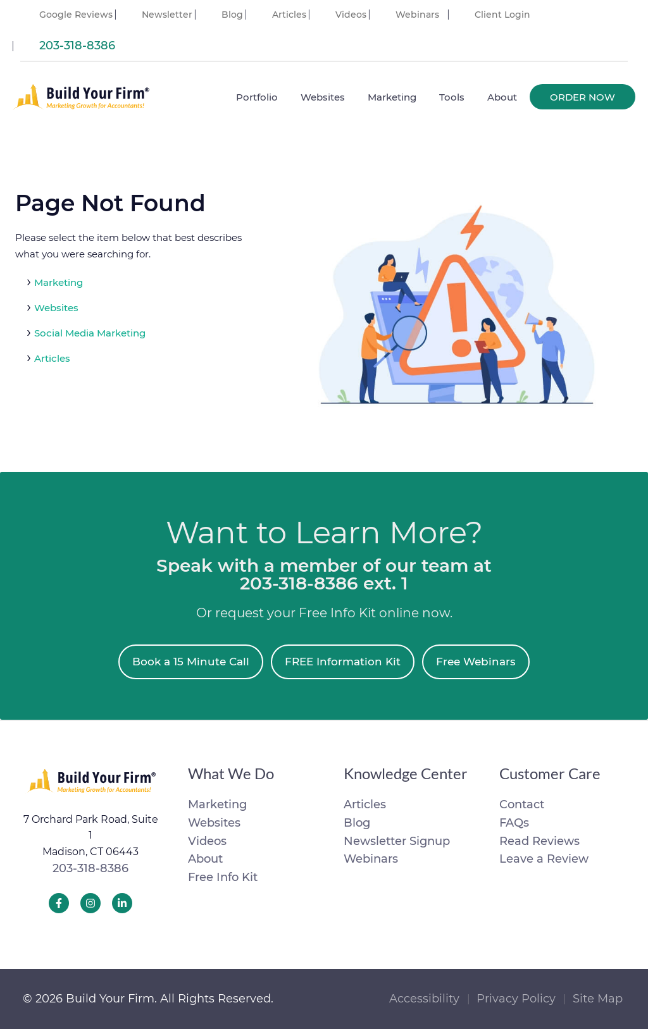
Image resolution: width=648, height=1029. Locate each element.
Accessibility (424, 999)
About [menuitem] (502, 97)
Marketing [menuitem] (392, 97)
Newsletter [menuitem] (167, 14)
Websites (56, 308)
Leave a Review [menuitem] (544, 859)
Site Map (598, 999)
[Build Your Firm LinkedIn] (122, 903)
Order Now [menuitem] (582, 97)
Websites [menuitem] (323, 97)
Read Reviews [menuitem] (539, 841)
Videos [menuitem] (350, 14)
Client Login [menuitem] (502, 14)
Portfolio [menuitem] (257, 97)
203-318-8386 (90, 868)
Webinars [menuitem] (417, 14)
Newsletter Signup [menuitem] (397, 841)
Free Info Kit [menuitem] (223, 877)
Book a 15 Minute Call (190, 661)
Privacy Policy (516, 999)
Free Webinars (476, 661)
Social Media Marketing (90, 333)
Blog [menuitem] (232, 14)
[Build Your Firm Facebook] (59, 903)
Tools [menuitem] (451, 97)
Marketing (58, 282)
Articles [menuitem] (289, 14)
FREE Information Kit (343, 661)
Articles (52, 358)
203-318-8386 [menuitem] (77, 45)
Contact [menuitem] (521, 804)
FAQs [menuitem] (514, 823)
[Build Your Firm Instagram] (90, 903)
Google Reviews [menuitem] (76, 14)
